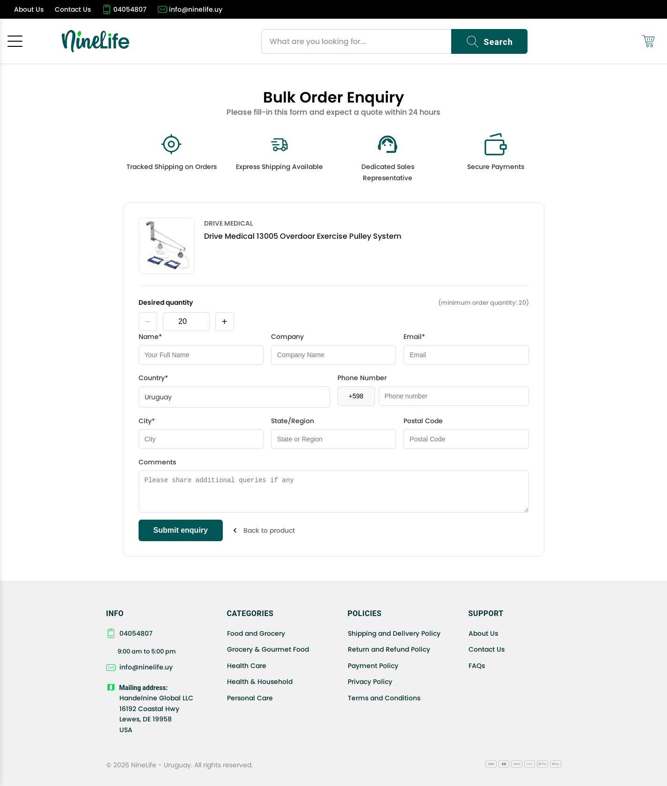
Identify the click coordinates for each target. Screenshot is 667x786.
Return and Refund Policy (389, 649)
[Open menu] (14, 41)
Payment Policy (373, 665)
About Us (483, 633)
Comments (157, 462)
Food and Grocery (256, 633)
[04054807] (124, 9)
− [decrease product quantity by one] (148, 321)
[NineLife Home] (95, 41)
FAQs (477, 665)
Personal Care (250, 698)
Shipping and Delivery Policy (394, 633)
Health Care (246, 665)
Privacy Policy (370, 681)
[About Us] (29, 9)
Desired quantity (166, 302)
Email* (414, 336)
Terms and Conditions (384, 698)
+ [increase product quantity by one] (224, 321)
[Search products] (356, 41)
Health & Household (260, 681)
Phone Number (362, 377)
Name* (150, 336)
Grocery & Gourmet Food (268, 649)
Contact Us (487, 649)
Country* (153, 377)
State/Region (292, 421)
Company (287, 336)
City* (147, 421)
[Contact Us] (73, 9)
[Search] (489, 41)
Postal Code (423, 421)
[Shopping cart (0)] (648, 41)
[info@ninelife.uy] (190, 9)
